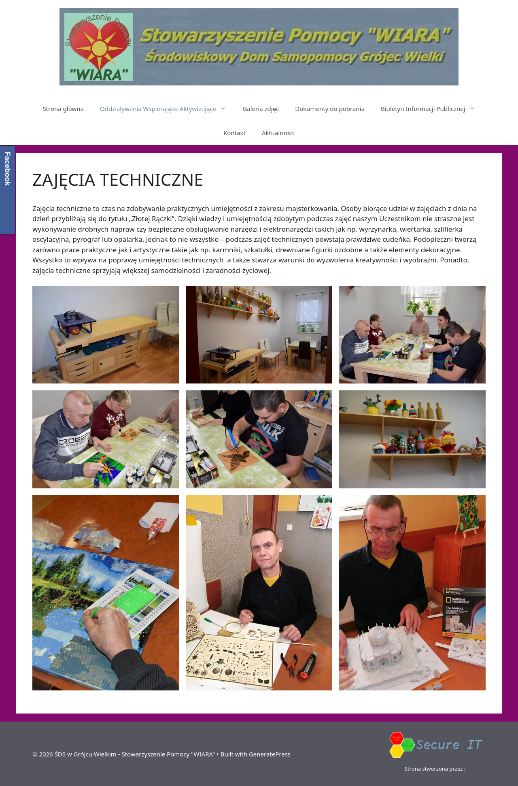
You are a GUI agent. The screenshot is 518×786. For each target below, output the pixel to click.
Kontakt (234, 133)
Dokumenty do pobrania (330, 108)
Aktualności (278, 133)
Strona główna (63, 108)
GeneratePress (270, 754)
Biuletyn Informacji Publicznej (432, 108)
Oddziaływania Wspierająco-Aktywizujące (167, 108)
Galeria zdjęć (260, 108)
